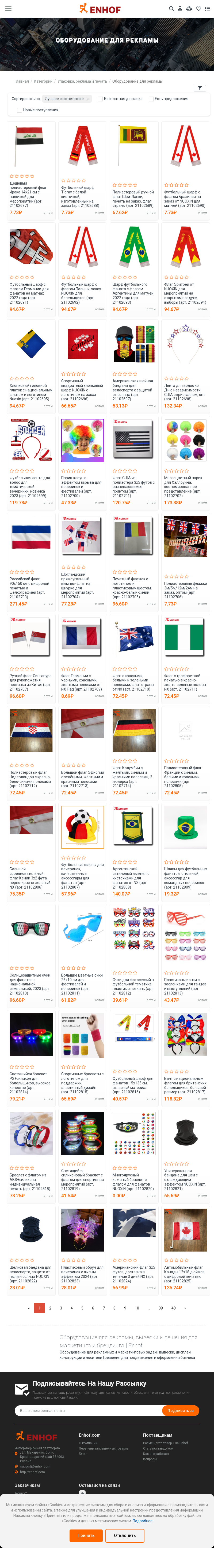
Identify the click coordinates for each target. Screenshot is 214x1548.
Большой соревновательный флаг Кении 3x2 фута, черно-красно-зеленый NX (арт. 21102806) (30, 878)
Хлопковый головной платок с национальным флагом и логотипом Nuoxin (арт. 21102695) (31, 392)
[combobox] (67, 97)
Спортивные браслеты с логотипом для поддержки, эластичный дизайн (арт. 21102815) (82, 1083)
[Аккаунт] (180, 9)
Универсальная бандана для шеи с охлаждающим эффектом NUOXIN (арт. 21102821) (185, 1180)
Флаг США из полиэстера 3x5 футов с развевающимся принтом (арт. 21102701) (134, 487)
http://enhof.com (30, 1472)
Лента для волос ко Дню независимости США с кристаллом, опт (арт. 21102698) (184, 392)
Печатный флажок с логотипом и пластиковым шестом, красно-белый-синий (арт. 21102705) (132, 588)
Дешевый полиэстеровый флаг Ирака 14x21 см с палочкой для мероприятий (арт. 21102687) (28, 194)
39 (161, 1308)
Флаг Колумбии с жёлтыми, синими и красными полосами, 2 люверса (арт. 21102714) (132, 777)
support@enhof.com (32, 1466)
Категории (43, 81)
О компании (88, 1443)
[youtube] (82, 1493)
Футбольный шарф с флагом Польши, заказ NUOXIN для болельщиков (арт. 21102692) (81, 293)
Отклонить (125, 1535)
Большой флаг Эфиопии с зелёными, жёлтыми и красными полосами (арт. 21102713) (82, 779)
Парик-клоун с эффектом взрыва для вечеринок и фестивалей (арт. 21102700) (81, 487)
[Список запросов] (207, 9)
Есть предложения (168, 99)
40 (173, 1308)
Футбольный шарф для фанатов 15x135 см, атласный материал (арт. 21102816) (133, 1085)
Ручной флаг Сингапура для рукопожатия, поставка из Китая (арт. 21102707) (31, 682)
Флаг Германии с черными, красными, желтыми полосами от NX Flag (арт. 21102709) (81, 682)
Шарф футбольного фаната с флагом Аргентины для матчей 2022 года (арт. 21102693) (133, 293)
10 (137, 1308)
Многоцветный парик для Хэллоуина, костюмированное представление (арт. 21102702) (183, 487)
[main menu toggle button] (8, 9)
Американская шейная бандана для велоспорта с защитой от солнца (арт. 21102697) (133, 390)
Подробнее (142, 1521)
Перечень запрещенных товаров (104, 1448)
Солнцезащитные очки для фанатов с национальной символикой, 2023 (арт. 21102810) (30, 984)
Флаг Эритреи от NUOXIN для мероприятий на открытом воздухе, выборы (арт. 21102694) (185, 293)
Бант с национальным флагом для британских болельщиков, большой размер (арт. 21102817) (185, 1085)
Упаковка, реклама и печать (82, 81)
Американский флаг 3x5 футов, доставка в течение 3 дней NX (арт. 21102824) (134, 1274)
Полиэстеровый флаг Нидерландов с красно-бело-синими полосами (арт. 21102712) (30, 779)
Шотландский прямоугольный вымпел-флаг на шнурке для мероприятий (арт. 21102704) (77, 585)
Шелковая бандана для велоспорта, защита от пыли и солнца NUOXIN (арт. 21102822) (30, 1274)
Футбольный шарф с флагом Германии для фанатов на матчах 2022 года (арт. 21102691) (29, 293)
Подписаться (180, 1410)
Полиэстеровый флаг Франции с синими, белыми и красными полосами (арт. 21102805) (183, 777)
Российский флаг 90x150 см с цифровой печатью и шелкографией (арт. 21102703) (29, 588)
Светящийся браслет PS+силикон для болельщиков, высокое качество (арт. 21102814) (30, 1083)
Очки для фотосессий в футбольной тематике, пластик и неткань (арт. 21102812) (133, 986)
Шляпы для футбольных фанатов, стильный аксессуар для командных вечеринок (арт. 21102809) (185, 878)
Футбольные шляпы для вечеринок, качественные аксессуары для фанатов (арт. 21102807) (82, 876)
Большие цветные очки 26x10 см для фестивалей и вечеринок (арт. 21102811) (82, 984)
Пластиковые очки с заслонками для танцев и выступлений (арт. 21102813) (185, 986)
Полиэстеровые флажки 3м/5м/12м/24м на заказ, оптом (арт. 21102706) (185, 590)
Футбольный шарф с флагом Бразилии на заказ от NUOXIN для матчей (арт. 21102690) (184, 199)
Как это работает (156, 1454)
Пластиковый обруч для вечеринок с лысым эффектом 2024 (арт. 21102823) (82, 1274)
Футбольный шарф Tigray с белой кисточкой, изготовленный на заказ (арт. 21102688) (80, 196)
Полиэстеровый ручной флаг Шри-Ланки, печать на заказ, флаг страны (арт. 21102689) (133, 199)
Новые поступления (37, 110)
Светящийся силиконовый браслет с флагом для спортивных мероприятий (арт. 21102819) (82, 1180)
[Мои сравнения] (189, 9)
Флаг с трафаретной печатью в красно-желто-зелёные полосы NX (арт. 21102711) (185, 682)
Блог (82, 1454)
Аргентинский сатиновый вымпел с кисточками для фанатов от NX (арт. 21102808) (131, 878)
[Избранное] (198, 9)
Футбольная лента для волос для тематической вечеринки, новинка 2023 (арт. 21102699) (30, 487)
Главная (22, 81)
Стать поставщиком (158, 1448)
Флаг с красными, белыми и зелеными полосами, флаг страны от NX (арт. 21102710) (133, 682)
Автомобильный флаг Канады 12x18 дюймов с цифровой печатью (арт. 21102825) (184, 1274)
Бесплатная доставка (120, 99)
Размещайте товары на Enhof (165, 1443)
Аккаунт (21, 1493)
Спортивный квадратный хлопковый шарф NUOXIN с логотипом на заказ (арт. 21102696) (82, 390)
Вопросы (150, 1459)
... (149, 1308)
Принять (86, 1535)
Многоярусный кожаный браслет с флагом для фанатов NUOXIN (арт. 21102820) (133, 1182)
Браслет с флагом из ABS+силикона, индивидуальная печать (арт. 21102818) (30, 1182)
